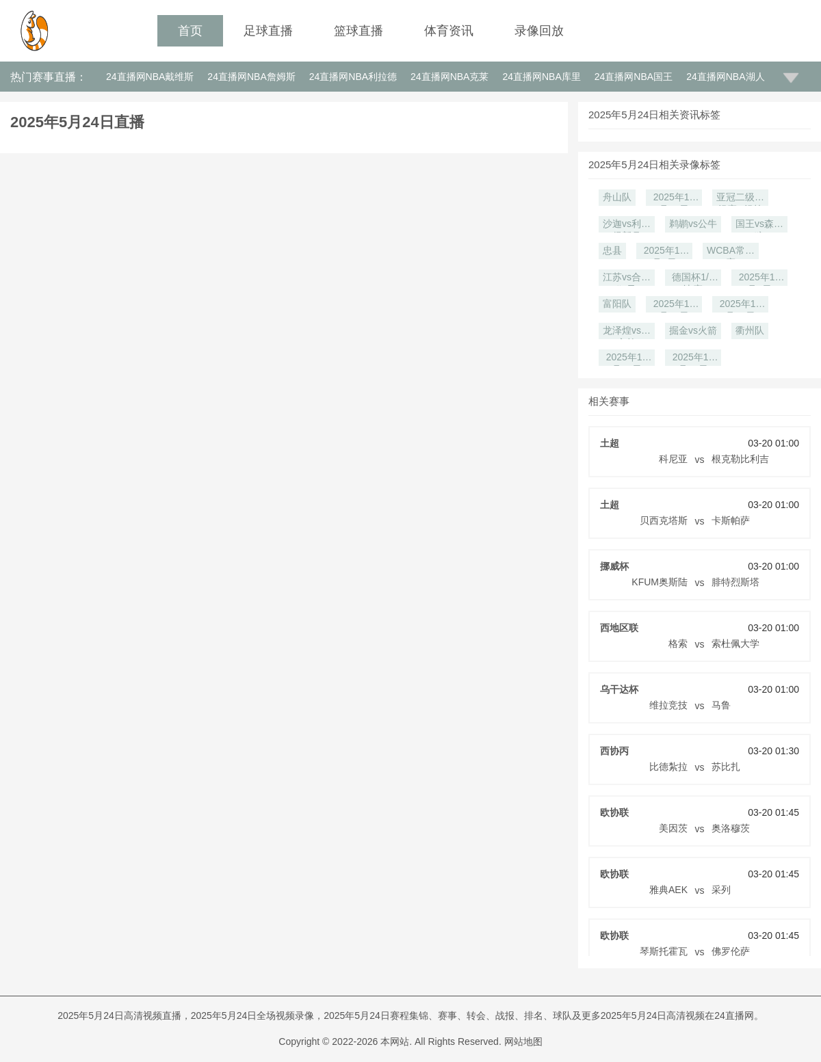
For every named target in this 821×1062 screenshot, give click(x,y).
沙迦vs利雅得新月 (627, 225)
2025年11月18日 (693, 358)
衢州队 (749, 330)
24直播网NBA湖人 (725, 76)
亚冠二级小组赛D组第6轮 (740, 198)
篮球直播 (358, 31)
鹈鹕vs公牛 (693, 223)
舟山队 (617, 196)
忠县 (612, 250)
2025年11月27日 (674, 305)
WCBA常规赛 (731, 252)
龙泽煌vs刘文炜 (627, 332)
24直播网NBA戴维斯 (150, 76)
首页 (190, 31)
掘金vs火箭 (693, 330)
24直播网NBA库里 (541, 76)
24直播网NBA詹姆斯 (251, 76)
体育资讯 (448, 31)
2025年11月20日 (627, 358)
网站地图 (523, 1041)
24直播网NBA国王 (634, 76)
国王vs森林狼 (759, 225)
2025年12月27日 (674, 198)
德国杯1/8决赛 (693, 278)
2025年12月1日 (760, 278)
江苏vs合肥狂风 (627, 278)
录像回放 (539, 31)
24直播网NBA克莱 (449, 76)
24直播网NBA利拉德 (353, 76)
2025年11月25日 (740, 305)
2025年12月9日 (665, 252)
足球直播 (268, 31)
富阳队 (617, 303)
